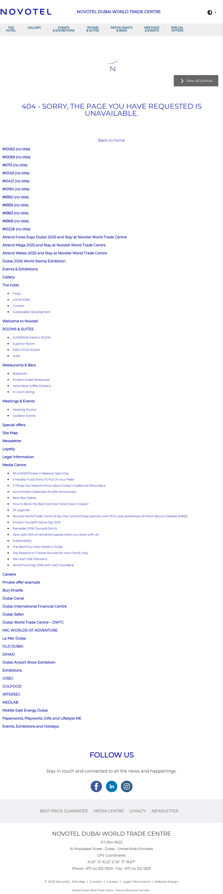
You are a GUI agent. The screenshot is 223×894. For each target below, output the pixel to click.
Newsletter (11, 441)
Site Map (10, 433)
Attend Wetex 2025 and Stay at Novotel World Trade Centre (54, 253)
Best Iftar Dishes (24, 498)
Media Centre (14, 465)
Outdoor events (24, 415)
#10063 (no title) (16, 149)
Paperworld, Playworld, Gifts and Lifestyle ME (41, 718)
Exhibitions (12, 670)
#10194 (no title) (15, 189)
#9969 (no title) (15, 221)
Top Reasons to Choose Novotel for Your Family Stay (50, 553)
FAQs (16, 293)
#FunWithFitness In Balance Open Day (41, 473)
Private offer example (21, 582)
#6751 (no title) (15, 165)
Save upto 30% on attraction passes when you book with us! (56, 534)
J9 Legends (21, 510)
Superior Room (24, 343)
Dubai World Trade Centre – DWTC (33, 622)
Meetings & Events (151, 29)
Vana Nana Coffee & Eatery (32, 386)
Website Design (166, 881)
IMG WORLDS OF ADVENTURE (29, 630)
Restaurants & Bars (121, 29)
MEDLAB (10, 702)
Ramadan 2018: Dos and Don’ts (35, 528)
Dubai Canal (13, 598)
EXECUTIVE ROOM (26, 350)
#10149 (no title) (15, 173)
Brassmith (20, 373)
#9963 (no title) (15, 213)
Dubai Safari (13, 614)
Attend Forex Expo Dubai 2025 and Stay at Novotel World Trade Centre (64, 237)
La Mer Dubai (14, 638)
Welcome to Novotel (20, 321)
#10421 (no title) (15, 181)
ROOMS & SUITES (92, 29)
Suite (16, 356)
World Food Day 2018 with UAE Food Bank (43, 565)
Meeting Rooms (24, 409)
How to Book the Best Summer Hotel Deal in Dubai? (51, 504)
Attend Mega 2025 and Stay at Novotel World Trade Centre (53, 245)
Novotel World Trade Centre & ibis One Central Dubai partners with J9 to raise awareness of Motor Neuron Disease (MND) (100, 516)
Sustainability (22, 540)
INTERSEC (11, 694)
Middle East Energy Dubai (25, 710)
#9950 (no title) (15, 197)
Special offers (177, 29)
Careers (9, 574)
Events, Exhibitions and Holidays (30, 726)
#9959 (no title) (15, 205)
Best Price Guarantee (64, 811)
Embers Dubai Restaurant (31, 379)
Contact (18, 306)
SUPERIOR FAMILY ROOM (32, 337)
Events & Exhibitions (63, 29)
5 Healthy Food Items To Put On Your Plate (43, 479)
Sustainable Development (31, 312)
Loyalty (8, 449)
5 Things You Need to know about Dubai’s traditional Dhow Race (59, 485)
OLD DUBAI (12, 646)
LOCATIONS (21, 299)
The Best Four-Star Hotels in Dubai (38, 547)
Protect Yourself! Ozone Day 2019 (37, 522)
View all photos (199, 80)
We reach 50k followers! (30, 559)
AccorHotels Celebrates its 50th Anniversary (44, 491)
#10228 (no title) (16, 229)
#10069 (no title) (16, 157)
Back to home (111, 140)
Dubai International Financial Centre (34, 606)
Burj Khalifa (12, 590)
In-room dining (24, 392)
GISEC (7, 678)
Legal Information (18, 457)
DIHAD (8, 654)
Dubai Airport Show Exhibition (28, 662)
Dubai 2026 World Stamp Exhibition (33, 261)
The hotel (11, 29)
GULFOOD (11, 686)
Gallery (34, 27)
